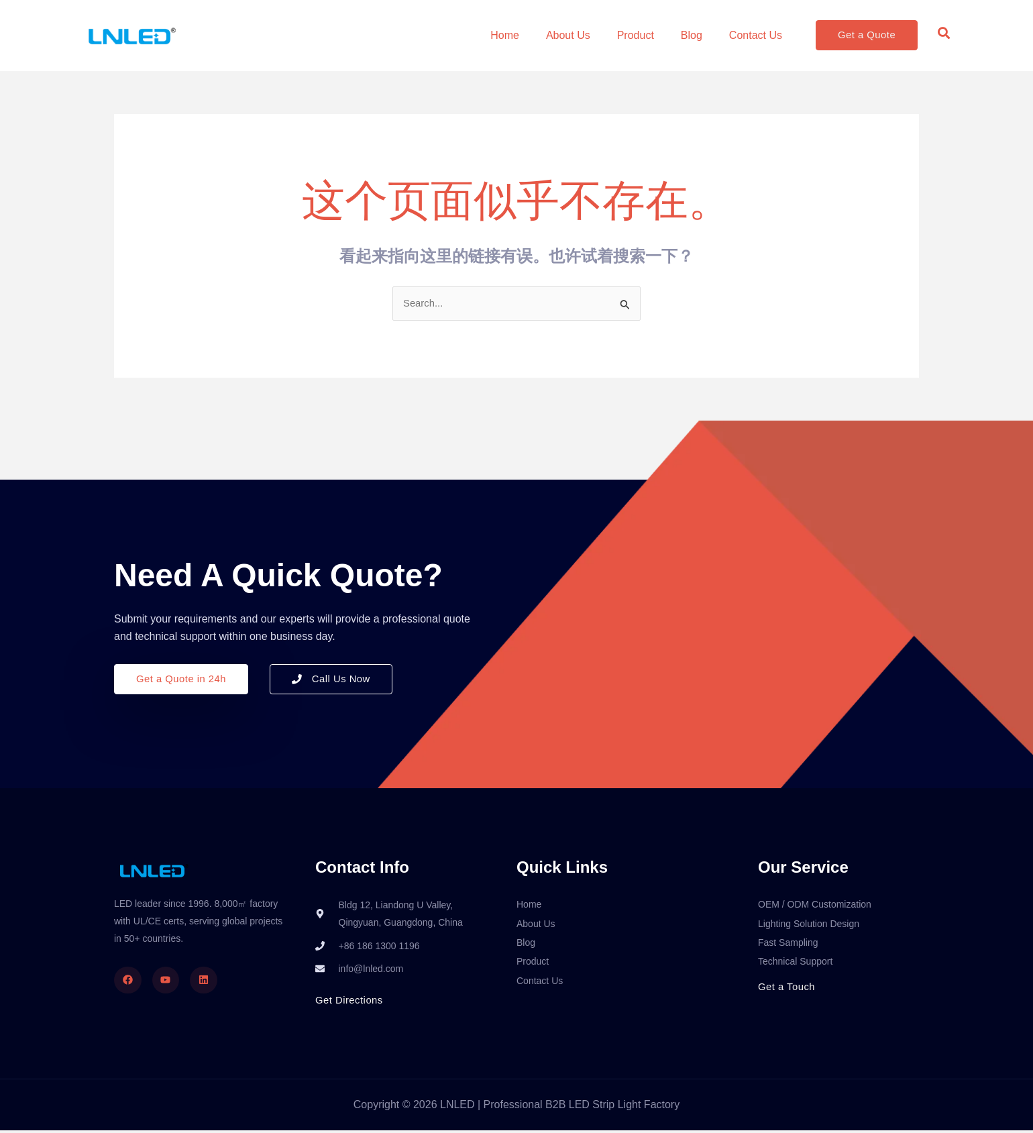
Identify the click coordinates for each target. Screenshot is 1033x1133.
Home (504, 35)
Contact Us (755, 35)
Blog (691, 35)
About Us (568, 35)
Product (635, 35)
